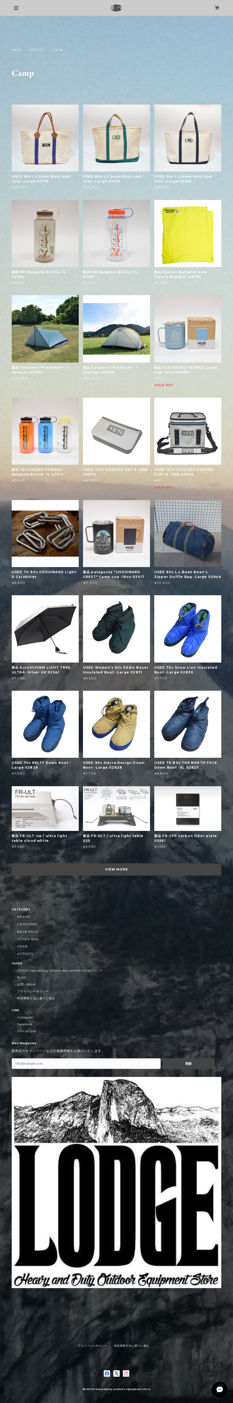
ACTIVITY (37, 50)
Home (16, 50)
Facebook (25, 1024)
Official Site (26, 1031)
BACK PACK (28, 932)
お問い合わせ (26, 984)
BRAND (24, 917)
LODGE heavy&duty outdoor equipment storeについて (60, 970)
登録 (188, 1063)
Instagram (25, 1017)
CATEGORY (27, 924)
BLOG (21, 977)
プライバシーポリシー (33, 991)
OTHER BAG (28, 939)
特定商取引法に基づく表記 (36, 998)
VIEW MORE (116, 869)
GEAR (22, 946)
